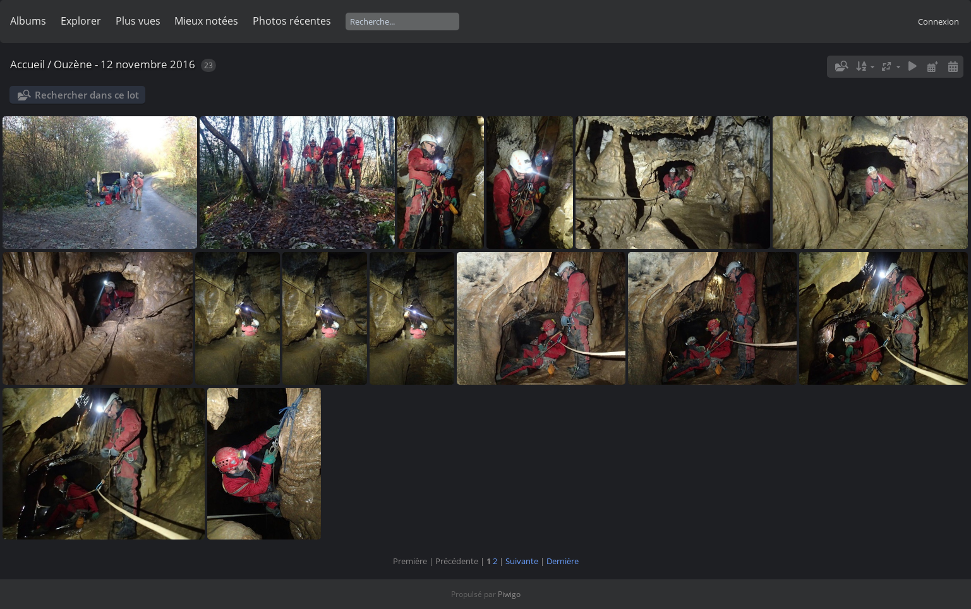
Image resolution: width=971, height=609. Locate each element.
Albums (28, 21)
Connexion (938, 21)
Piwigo (509, 594)
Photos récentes (292, 21)
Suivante (521, 561)
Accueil (27, 64)
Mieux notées (206, 21)
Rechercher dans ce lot (87, 94)
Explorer (81, 21)
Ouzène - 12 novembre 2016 (124, 64)
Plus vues (138, 21)
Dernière (562, 561)
